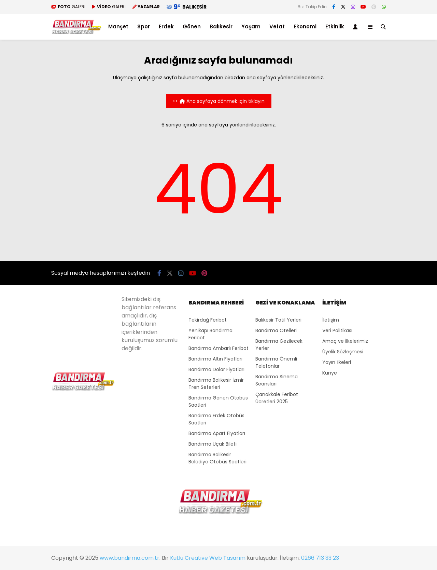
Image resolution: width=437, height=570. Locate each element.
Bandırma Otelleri (276, 330)
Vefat (277, 26)
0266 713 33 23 (320, 558)
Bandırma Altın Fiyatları (215, 358)
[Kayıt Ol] (356, 27)
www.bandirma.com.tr (129, 558)
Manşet (118, 26)
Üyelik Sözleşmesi (342, 351)
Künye (329, 372)
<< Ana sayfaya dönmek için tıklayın (219, 101)
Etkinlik (334, 26)
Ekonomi (305, 26)
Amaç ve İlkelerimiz (345, 341)
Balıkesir (221, 26)
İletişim (330, 319)
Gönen (192, 26)
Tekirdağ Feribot (207, 319)
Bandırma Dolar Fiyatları (216, 369)
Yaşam (250, 26)
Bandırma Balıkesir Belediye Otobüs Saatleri (217, 458)
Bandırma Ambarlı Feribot (218, 348)
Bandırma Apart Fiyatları (216, 433)
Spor (143, 26)
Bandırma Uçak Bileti (212, 443)
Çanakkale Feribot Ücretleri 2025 (276, 398)
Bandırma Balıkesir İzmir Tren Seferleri (216, 384)
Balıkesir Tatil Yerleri (278, 319)
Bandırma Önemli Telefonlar (276, 362)
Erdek (166, 26)
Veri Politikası (337, 330)
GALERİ (68, 7)
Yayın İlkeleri (336, 362)
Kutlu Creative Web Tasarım (207, 558)
